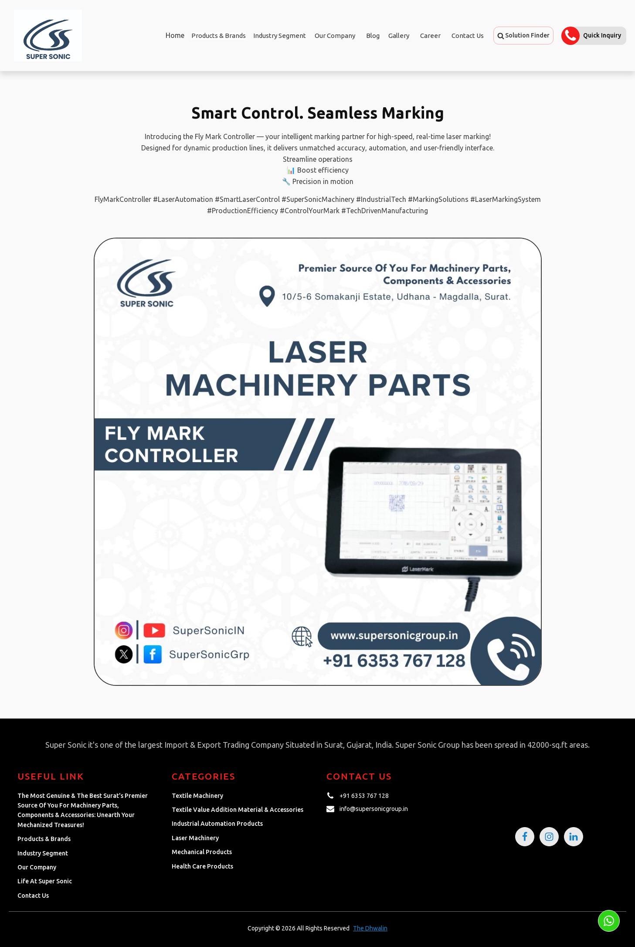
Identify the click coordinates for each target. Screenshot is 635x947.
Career (430, 35)
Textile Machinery (197, 795)
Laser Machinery (195, 838)
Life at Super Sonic (44, 881)
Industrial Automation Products (217, 823)
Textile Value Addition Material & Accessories (237, 809)
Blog (373, 35)
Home (172, 35)
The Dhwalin (370, 928)
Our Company (335, 35)
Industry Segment (279, 35)
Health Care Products (202, 866)
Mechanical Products (202, 851)
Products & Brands (44, 838)
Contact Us (468, 35)
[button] (523, 35)
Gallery (398, 35)
